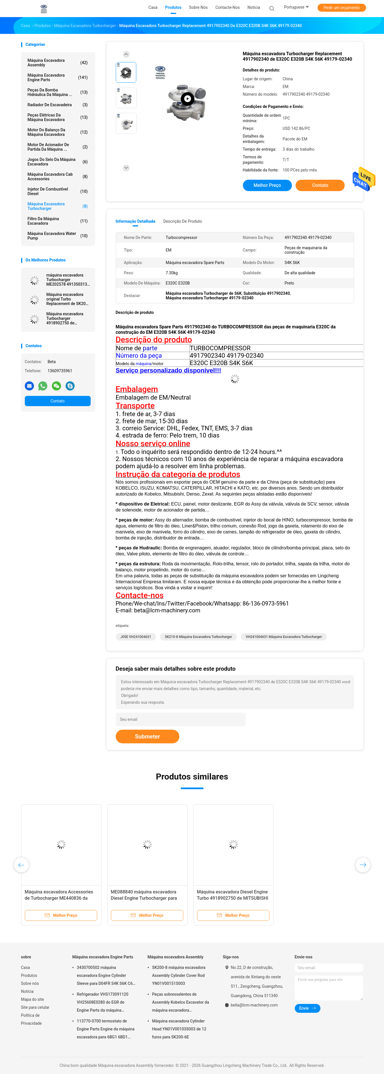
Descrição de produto (182, 221)
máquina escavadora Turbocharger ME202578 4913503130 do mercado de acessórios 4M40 (68, 280)
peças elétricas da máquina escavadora (58, 117)
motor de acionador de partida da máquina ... (58, 147)
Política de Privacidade (31, 1019)
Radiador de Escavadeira (58, 105)
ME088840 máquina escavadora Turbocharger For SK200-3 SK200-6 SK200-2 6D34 (61, 898)
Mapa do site (32, 999)
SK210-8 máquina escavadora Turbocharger (198, 637)
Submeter (147, 736)
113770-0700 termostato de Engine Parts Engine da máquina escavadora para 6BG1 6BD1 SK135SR (106, 1030)
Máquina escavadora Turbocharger (58, 206)
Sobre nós (30, 983)
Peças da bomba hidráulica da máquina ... (58, 92)
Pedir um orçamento (342, 7)
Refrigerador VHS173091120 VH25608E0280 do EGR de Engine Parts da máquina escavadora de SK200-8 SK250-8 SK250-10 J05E (106, 1003)
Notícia (27, 991)
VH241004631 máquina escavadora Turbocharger (284, 637)
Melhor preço (267, 185)
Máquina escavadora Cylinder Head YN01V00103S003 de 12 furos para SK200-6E (179, 1029)
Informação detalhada (135, 221)
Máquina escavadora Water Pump (58, 235)
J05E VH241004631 (136, 637)
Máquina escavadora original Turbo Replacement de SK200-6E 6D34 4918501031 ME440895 (68, 299)
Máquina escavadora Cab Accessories (58, 176)
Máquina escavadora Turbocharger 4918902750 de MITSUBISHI (65, 318)
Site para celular (35, 1007)
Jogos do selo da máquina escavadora (58, 161)
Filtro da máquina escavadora (58, 221)
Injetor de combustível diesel (58, 191)
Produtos (29, 975)
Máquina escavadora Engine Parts (58, 77)
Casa (25, 967)
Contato (57, 401)
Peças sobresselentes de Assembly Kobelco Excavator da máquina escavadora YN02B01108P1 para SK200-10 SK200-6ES (180, 1003)
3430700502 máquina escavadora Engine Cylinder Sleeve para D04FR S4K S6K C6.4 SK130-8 (106, 976)
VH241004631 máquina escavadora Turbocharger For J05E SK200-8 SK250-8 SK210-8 (233, 898)
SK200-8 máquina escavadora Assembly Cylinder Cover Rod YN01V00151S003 (179, 975)
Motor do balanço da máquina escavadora (58, 132)
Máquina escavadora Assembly (58, 62)
